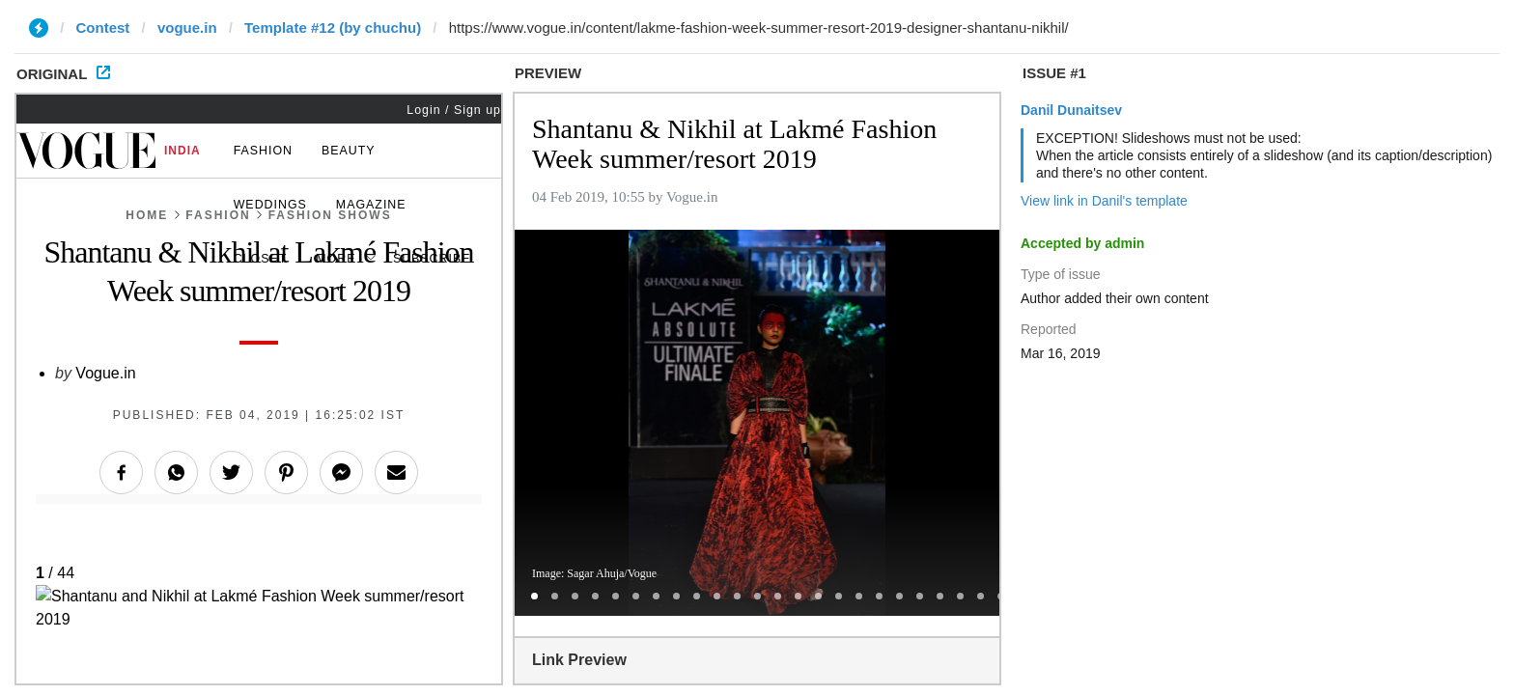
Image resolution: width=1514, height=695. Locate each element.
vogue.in (187, 27)
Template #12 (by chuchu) (332, 27)
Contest (103, 27)
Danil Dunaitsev (1071, 110)
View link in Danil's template (1104, 200)
